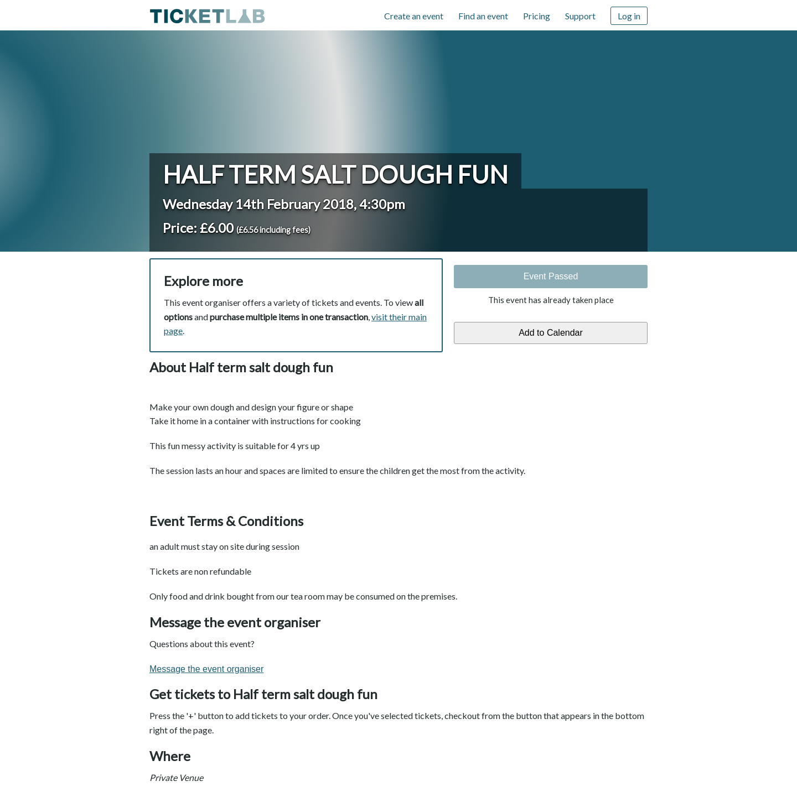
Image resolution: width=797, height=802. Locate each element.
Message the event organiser (206, 669)
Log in (629, 16)
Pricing (536, 16)
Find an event (483, 16)
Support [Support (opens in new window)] (580, 16)
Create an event (413, 16)
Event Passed (551, 276)
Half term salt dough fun (335, 174)
